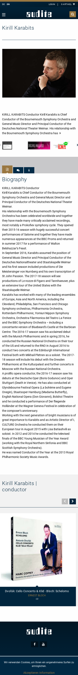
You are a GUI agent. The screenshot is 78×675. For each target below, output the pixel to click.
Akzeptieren (30, 672)
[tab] (7, 169)
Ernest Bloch (37, 595)
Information (47, 672)
